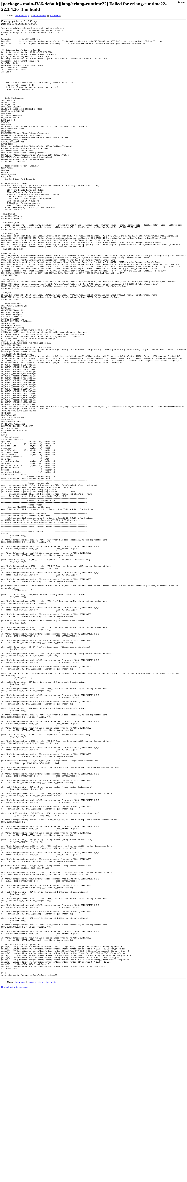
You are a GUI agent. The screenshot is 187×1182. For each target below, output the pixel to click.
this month (55, 15)
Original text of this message (14, 1177)
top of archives (39, 15)
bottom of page (22, 15)
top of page (20, 1172)
